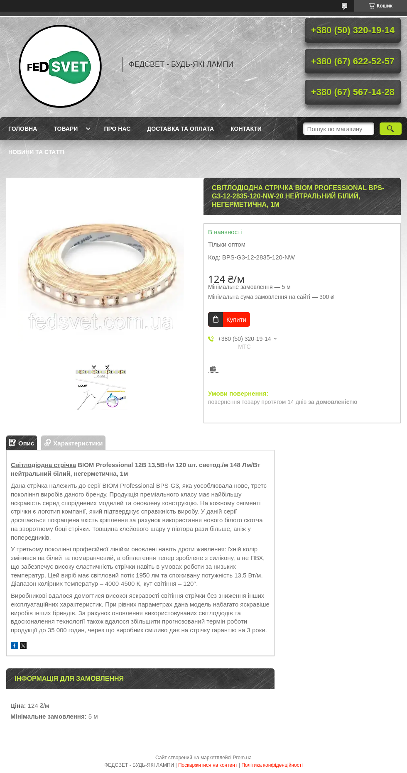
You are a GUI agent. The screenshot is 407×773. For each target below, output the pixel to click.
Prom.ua (242, 758)
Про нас (117, 128)
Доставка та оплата (180, 128)
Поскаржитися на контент (207, 765)
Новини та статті (36, 152)
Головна (22, 128)
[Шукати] (391, 128)
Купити (236, 319)
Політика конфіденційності (272, 765)
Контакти (246, 128)
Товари (66, 128)
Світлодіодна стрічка (43, 464)
